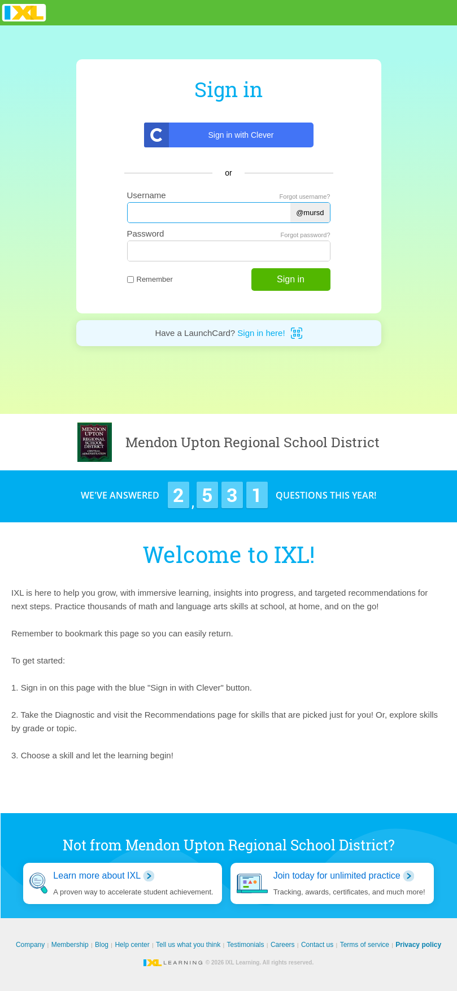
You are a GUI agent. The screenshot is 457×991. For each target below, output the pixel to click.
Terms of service (364, 945)
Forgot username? (305, 196)
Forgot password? (305, 235)
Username (146, 195)
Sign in (290, 279)
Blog (101, 945)
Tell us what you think (188, 945)
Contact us (317, 945)
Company (30, 945)
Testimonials (245, 945)
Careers (283, 945)
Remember (150, 279)
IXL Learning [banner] (24, 12)
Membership (70, 945)
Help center (132, 945)
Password (145, 233)
